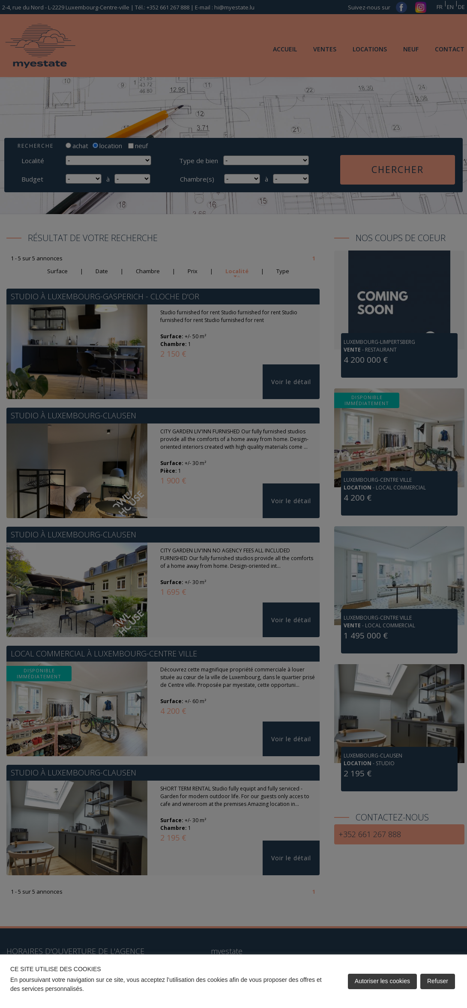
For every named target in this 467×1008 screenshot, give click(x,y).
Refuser (437, 981)
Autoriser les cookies (382, 981)
